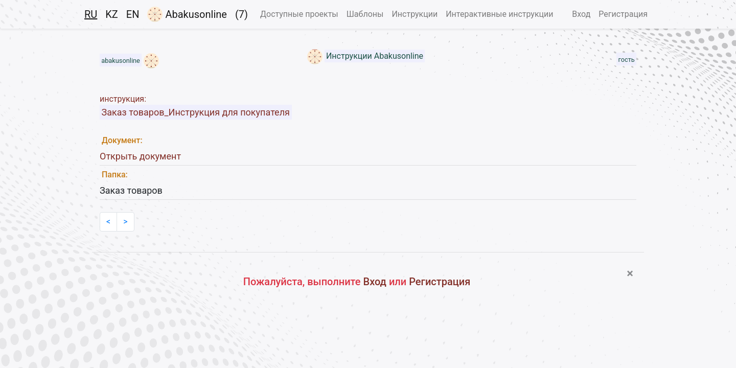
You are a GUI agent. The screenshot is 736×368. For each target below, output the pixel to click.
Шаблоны (365, 14)
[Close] (629, 273)
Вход (581, 14)
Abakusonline (186, 14)
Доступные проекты (299, 14)
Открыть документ (140, 156)
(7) (241, 14)
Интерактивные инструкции (499, 14)
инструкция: (123, 99)
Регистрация (623, 14)
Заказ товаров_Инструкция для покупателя (196, 112)
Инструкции (415, 14)
